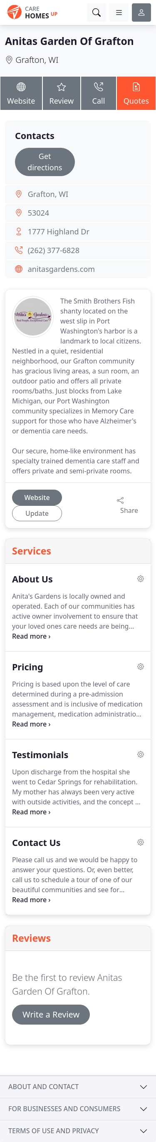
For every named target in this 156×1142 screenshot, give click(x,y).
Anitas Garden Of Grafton (69, 41)
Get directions (44, 161)
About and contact (43, 1086)
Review (62, 92)
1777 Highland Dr (58, 231)
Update (37, 513)
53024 (38, 213)
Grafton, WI (36, 59)
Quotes (136, 92)
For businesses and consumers (64, 1108)
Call (98, 92)
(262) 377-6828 (53, 250)
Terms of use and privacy (53, 1130)
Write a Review (50, 1014)
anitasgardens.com (61, 269)
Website (21, 92)
